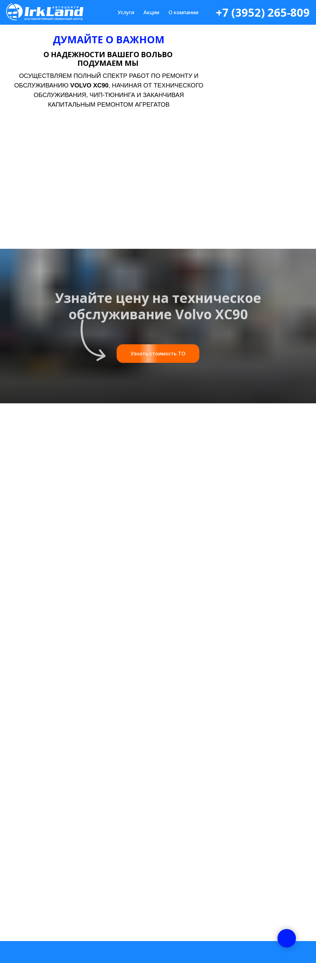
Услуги (126, 12)
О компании (183, 12)
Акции (151, 12)
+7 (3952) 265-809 (263, 12)
